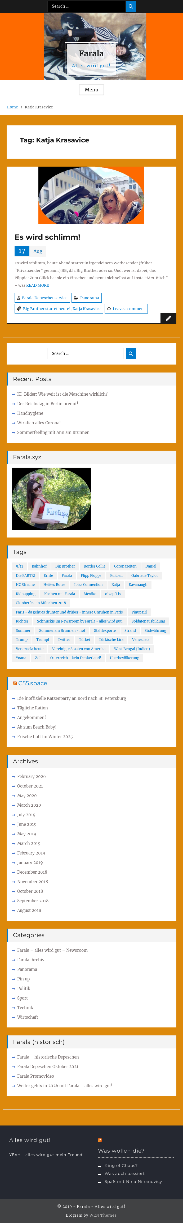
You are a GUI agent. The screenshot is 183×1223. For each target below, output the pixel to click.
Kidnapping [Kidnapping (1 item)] (25, 594)
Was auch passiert (125, 1173)
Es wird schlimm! (47, 237)
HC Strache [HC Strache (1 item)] (25, 584)
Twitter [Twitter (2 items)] (64, 639)
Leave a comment (129, 308)
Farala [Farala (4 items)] (67, 575)
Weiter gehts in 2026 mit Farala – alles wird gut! (64, 1085)
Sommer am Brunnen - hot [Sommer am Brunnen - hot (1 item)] (62, 630)
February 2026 (31, 776)
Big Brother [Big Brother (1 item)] (65, 566)
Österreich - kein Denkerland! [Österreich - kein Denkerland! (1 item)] (75, 658)
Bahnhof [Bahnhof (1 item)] (39, 566)
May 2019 (26, 833)
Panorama (89, 297)
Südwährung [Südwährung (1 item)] (155, 630)
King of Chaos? (121, 1165)
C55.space (32, 683)
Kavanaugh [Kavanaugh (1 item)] (138, 584)
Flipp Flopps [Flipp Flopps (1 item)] (91, 575)
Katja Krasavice (87, 308)
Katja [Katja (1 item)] (115, 584)
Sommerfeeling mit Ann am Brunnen (53, 432)
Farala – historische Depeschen (48, 1057)
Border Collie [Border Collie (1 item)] (94, 566)
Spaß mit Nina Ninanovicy (133, 1181)
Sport (22, 998)
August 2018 (29, 910)
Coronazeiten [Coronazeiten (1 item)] (125, 566)
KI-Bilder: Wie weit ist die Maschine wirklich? (62, 394)
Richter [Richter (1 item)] (22, 621)
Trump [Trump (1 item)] (22, 639)
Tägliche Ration (32, 707)
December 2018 (32, 872)
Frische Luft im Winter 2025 (45, 736)
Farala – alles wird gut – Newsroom (52, 950)
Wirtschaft (27, 1017)
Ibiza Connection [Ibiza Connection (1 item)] (88, 584)
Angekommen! (31, 717)
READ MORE (37, 285)
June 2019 (27, 824)
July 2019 (26, 814)
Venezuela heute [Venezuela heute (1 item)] (29, 649)
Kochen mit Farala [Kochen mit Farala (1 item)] (59, 594)
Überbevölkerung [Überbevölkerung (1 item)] (124, 658)
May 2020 (27, 795)
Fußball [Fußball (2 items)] (116, 575)
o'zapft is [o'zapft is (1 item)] (113, 594)
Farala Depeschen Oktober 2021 (47, 1066)
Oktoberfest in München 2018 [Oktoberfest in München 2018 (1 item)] (41, 603)
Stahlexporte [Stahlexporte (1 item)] (105, 630)
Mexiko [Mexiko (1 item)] (90, 594)
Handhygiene (30, 413)
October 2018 (30, 891)
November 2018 (32, 881)
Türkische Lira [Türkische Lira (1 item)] (111, 639)
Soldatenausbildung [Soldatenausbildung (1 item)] (148, 621)
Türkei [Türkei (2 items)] (84, 639)
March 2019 (29, 843)
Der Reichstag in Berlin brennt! (47, 403)
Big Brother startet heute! (46, 308)
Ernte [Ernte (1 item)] (48, 575)
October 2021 (30, 786)
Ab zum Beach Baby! (36, 727)
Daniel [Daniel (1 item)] (150, 566)
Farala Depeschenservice (45, 297)
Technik (25, 1007)
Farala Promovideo (35, 1076)
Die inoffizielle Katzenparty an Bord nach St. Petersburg (71, 698)
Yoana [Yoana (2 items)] (21, 658)
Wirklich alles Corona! (39, 422)
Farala (91, 53)
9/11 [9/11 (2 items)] (19, 566)
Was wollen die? (121, 1151)
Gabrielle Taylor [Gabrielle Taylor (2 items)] (144, 575)
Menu (91, 90)
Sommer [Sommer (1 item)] (23, 630)
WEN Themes (103, 1215)
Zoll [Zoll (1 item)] (38, 658)
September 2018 (33, 900)
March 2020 (29, 805)
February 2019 (31, 853)
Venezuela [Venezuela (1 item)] (140, 639)
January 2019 (30, 862)
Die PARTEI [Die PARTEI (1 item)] (25, 575)
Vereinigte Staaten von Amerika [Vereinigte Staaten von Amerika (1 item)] (78, 649)
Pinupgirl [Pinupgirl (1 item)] (139, 612)
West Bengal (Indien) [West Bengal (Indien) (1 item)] (132, 649)
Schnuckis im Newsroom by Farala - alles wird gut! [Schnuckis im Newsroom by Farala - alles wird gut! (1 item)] (80, 621)
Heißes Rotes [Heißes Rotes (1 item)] (54, 584)
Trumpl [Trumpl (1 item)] (42, 639)
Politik (23, 988)
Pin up (23, 978)
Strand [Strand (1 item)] (130, 630)
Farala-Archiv (30, 959)
